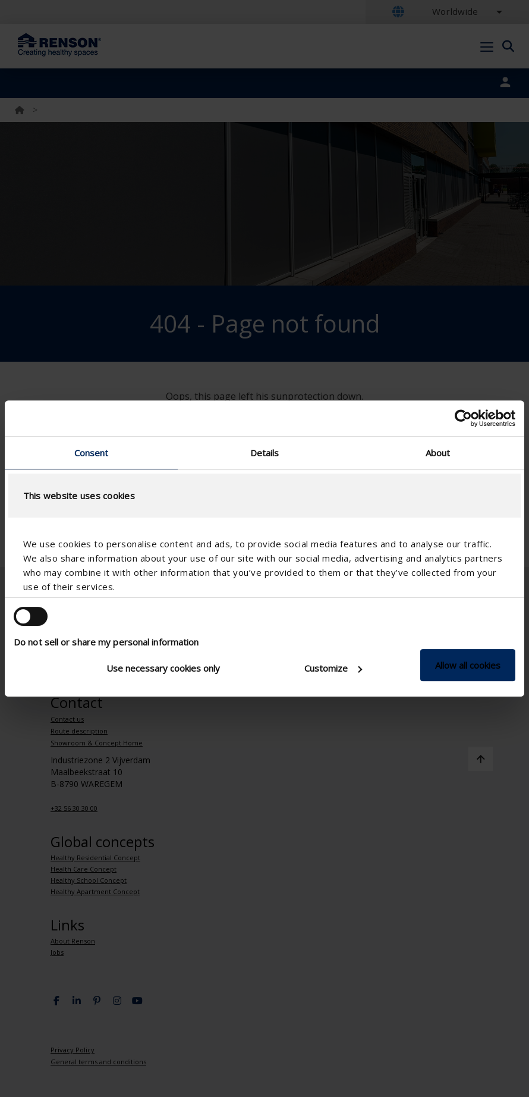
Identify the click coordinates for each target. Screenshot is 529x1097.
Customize (333, 668)
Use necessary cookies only (163, 668)
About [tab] (438, 453)
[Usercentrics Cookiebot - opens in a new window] (463, 418)
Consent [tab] (91, 453)
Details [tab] (264, 453)
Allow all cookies (467, 665)
